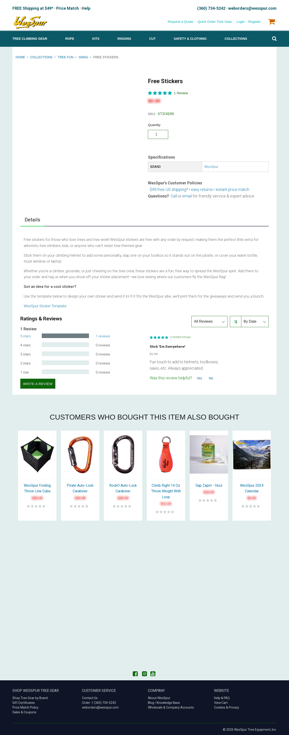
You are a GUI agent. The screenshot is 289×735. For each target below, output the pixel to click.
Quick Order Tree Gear (215, 21)
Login (240, 21)
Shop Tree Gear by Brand (30, 697)
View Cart (221, 702)
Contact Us (90, 697)
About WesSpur (159, 697)
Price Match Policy (25, 706)
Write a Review (38, 383)
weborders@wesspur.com (100, 706)
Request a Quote (180, 21)
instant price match (232, 188)
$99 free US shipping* (169, 188)
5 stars (25, 335)
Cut (152, 38)
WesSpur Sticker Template (45, 305)
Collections (236, 38)
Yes (199, 377)
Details (32, 218)
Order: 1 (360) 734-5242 (99, 702)
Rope (69, 38)
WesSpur (211, 166)
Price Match (61, 8)
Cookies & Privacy (226, 706)
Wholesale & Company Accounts (171, 706)
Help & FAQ (222, 697)
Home (21, 56)
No (211, 377)
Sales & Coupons (24, 711)
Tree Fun (65, 56)
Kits (96, 38)
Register (254, 21)
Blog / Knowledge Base (164, 702)
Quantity (154, 124)
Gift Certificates (23, 702)
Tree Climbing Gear (29, 38)
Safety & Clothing (190, 38)
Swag (83, 56)
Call (174, 195)
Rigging (124, 38)
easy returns (202, 188)
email (187, 195)
